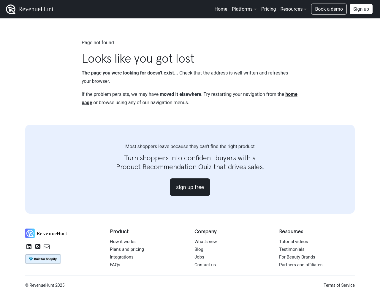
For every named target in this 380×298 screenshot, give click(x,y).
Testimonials (292, 249)
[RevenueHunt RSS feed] (38, 247)
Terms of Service (339, 285)
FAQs (115, 264)
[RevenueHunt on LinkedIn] (29, 247)
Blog (198, 249)
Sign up (361, 9)
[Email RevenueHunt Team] (46, 247)
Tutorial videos (293, 241)
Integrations (122, 257)
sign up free (190, 187)
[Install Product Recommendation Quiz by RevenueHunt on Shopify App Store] (43, 258)
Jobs (199, 257)
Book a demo (329, 9)
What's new (205, 241)
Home (221, 9)
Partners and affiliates (300, 264)
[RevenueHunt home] (49, 235)
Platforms (242, 9)
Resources (291, 9)
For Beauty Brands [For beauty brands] (297, 257)
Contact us (205, 264)
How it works (123, 241)
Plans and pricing (127, 249)
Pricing (268, 9)
